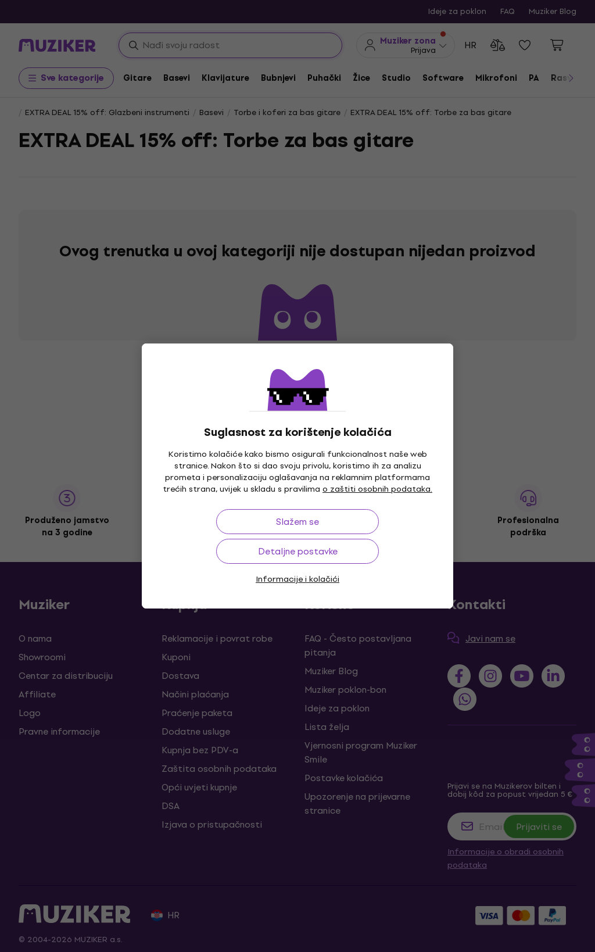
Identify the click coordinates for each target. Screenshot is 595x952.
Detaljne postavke (298, 551)
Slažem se (297, 521)
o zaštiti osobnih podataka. (377, 489)
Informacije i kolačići (297, 579)
